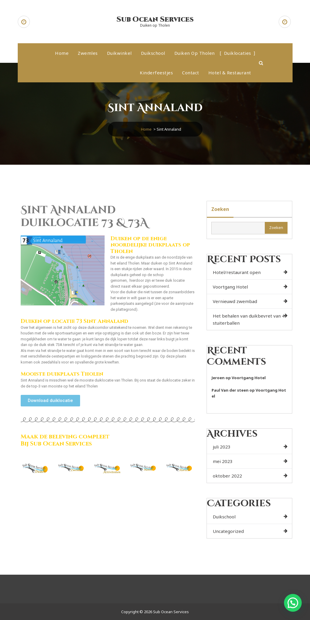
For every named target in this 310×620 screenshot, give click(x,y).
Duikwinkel (119, 53)
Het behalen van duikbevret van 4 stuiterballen (249, 319)
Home (62, 53)
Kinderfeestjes (156, 73)
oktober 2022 (227, 476)
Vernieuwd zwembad (235, 301)
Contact (190, 73)
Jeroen (218, 377)
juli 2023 (222, 447)
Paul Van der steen (230, 390)
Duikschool (153, 53)
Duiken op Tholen (194, 53)
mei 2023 (223, 461)
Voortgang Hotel (230, 287)
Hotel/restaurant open (237, 272)
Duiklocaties (237, 53)
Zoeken (220, 209)
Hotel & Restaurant (229, 73)
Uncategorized (228, 531)
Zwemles (88, 53)
